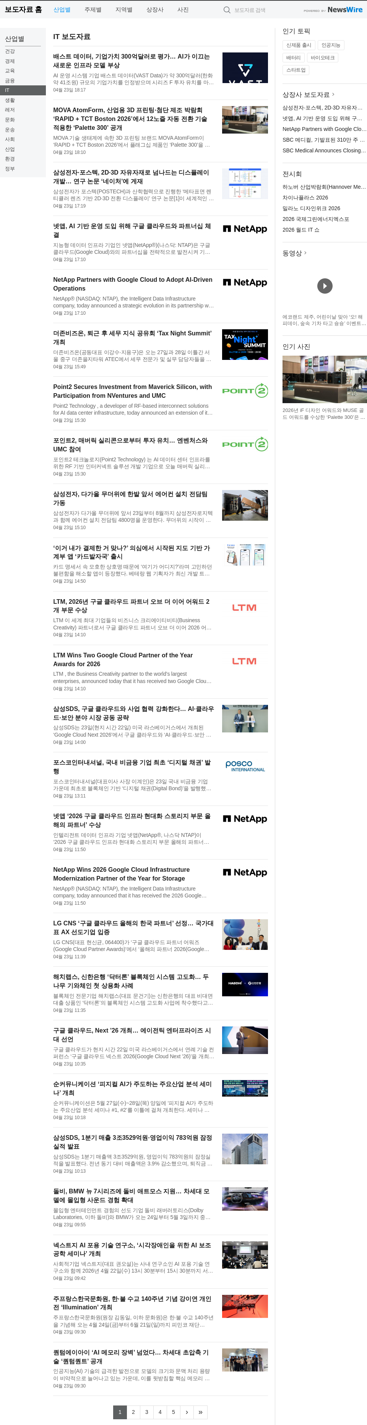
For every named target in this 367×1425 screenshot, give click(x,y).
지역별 (124, 9)
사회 (10, 139)
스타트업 (295, 70)
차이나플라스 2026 (305, 197)
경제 (10, 61)
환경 (10, 159)
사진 (183, 9)
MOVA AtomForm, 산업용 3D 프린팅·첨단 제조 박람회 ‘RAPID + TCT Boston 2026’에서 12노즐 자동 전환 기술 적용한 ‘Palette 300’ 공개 (130, 119)
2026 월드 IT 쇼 (301, 230)
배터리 (293, 57)
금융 (10, 80)
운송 (10, 129)
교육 (10, 71)
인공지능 (331, 45)
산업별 (62, 9)
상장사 (155, 9)
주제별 (93, 9)
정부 (10, 169)
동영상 (292, 253)
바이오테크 (323, 57)
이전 (289, 379)
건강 (10, 51)
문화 (10, 120)
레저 (10, 110)
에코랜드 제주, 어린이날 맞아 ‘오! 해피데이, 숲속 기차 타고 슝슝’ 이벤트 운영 (323, 323)
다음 (361, 379)
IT (7, 90)
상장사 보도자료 (306, 94)
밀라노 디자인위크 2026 (311, 208)
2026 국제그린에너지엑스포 (316, 219)
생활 (10, 100)
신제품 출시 (299, 45)
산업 (10, 149)
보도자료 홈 (23, 9)
